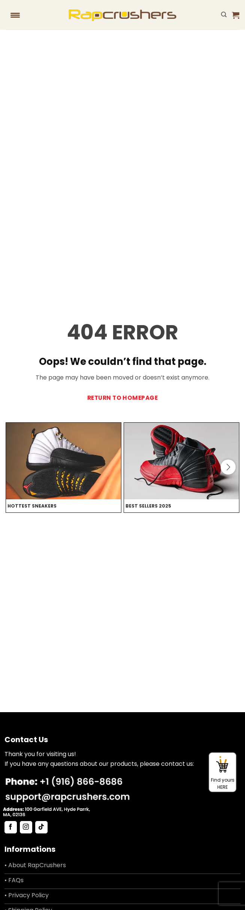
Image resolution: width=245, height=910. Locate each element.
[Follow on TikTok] (41, 827)
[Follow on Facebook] (10, 827)
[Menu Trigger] (15, 15)
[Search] (224, 15)
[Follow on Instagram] (26, 827)
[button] (235, 15)
